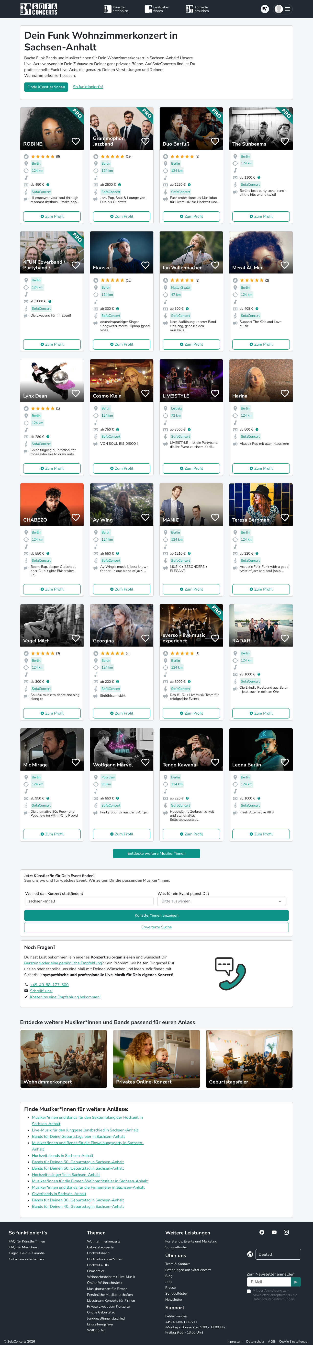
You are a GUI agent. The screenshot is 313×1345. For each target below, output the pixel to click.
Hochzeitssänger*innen (104, 1259)
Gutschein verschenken (26, 1259)
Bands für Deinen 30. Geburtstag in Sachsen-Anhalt (78, 1200)
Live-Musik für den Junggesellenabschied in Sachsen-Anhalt (85, 1130)
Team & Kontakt (177, 1264)
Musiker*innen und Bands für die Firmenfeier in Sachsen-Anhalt (88, 1187)
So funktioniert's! (88, 87)
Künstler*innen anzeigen (157, 915)
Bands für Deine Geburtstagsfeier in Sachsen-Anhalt (78, 1136)
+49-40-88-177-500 (49, 985)
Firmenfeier (95, 1271)
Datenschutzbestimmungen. (274, 1299)
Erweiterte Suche (156, 927)
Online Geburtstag (101, 1312)
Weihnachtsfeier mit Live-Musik (111, 1277)
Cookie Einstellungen (294, 1341)
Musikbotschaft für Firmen (107, 1289)
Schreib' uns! (41, 991)
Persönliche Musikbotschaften (110, 1294)
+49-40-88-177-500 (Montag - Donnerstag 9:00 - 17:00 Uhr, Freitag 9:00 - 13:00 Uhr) (195, 1327)
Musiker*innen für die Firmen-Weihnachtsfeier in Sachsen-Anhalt (90, 1181)
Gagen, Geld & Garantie (27, 1253)
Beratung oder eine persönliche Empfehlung (63, 963)
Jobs (168, 1281)
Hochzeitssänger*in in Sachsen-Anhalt (66, 1174)
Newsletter (173, 1299)
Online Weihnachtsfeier (105, 1282)
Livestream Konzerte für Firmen (111, 1300)
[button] (283, 9)
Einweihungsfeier (100, 1324)
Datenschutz (255, 1341)
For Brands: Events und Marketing (191, 1241)
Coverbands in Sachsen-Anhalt (59, 1194)
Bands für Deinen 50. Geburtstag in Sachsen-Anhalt (78, 1162)
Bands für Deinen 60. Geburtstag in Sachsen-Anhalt (78, 1168)
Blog (168, 1276)
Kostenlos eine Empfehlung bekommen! (65, 997)
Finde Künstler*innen (46, 87)
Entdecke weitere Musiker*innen (157, 853)
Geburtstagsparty (100, 1247)
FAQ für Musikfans (23, 1247)
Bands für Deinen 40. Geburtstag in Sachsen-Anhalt (78, 1206)
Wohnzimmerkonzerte (103, 1241)
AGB (271, 1341)
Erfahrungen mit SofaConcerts (188, 1270)
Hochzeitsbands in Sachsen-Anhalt (62, 1155)
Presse (170, 1287)
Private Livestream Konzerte (108, 1306)
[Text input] (269, 1282)
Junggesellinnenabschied (106, 1318)
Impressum (234, 1341)
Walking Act (96, 1330)
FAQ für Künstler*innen (27, 1241)
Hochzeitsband (98, 1253)
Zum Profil (54, 216)
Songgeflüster (176, 1247)
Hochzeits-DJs (98, 1265)
